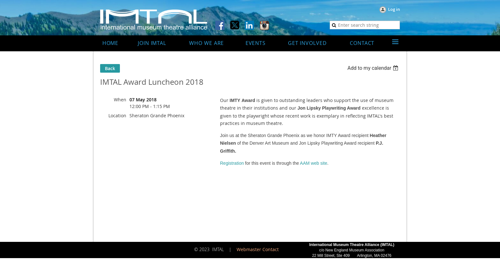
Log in (394, 9)
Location (117, 115)
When (120, 100)
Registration (232, 163)
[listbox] (373, 68)
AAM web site (313, 163)
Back (110, 68)
